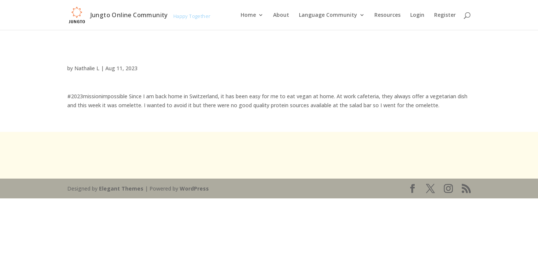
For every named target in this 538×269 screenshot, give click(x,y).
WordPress (194, 188)
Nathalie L (86, 68)
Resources (387, 15)
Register (445, 15)
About (281, 15)
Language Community (328, 15)
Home (248, 15)
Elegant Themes (121, 188)
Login (417, 15)
